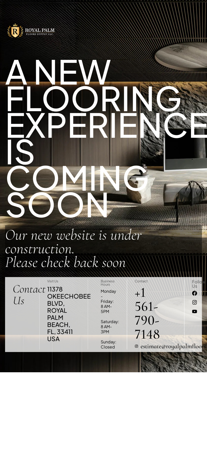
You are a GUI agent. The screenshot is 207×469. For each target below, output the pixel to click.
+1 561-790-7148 (147, 313)
